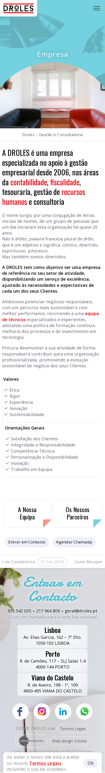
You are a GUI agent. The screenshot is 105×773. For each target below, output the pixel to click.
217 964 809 (48, 611)
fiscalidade (64, 181)
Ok (91, 763)
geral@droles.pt (81, 611)
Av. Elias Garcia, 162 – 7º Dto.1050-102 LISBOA (52, 635)
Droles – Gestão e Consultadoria (52, 134)
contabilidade (28, 181)
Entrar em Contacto (27, 542)
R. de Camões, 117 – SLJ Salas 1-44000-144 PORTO (53, 659)
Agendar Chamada (74, 542)
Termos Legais (73, 728)
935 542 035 (19, 611)
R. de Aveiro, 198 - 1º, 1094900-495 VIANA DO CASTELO (52, 683)
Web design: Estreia (69, 741)
